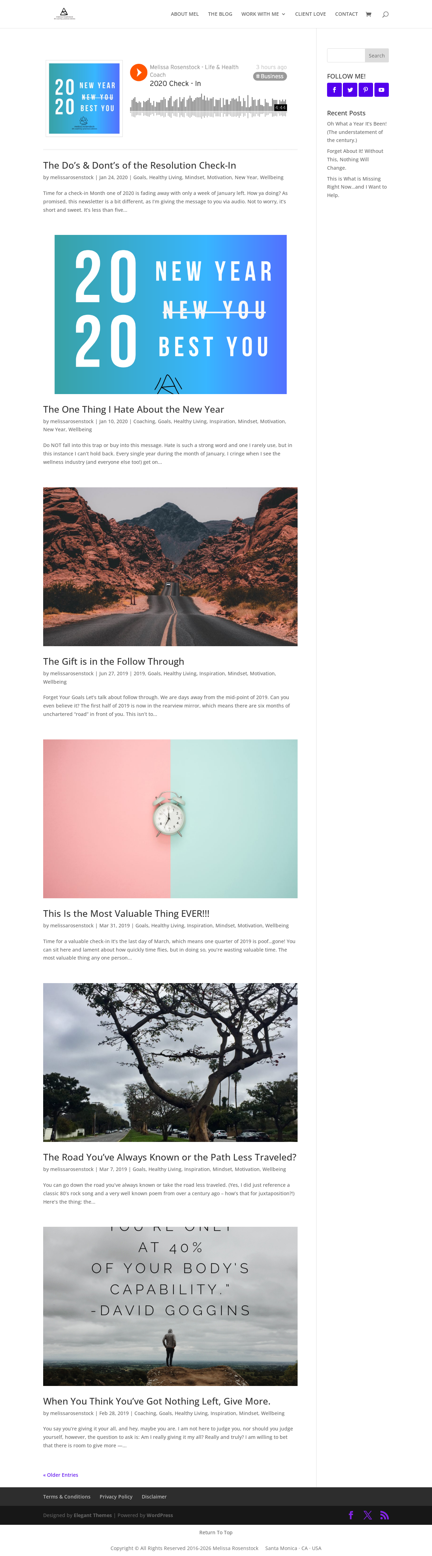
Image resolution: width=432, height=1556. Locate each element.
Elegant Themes (93, 1515)
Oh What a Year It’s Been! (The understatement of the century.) (357, 132)
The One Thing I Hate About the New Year (133, 409)
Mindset (194, 177)
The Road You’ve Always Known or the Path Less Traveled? (170, 1157)
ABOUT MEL (185, 14)
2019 (139, 673)
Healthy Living (165, 177)
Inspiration (222, 421)
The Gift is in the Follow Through (113, 661)
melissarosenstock (72, 177)
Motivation (219, 177)
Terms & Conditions (67, 1496)
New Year (246, 177)
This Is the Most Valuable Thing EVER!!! (126, 913)
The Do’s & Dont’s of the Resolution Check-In (139, 165)
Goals (139, 177)
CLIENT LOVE (310, 14)
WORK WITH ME (260, 14)
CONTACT (346, 14)
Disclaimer (154, 1496)
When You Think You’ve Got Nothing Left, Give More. (157, 1401)
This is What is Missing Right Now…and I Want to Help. (357, 187)
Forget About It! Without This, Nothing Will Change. (355, 159)
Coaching (144, 421)
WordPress (160, 1515)
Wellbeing (272, 177)
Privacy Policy (116, 1496)
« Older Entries (60, 1475)
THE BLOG (220, 14)
